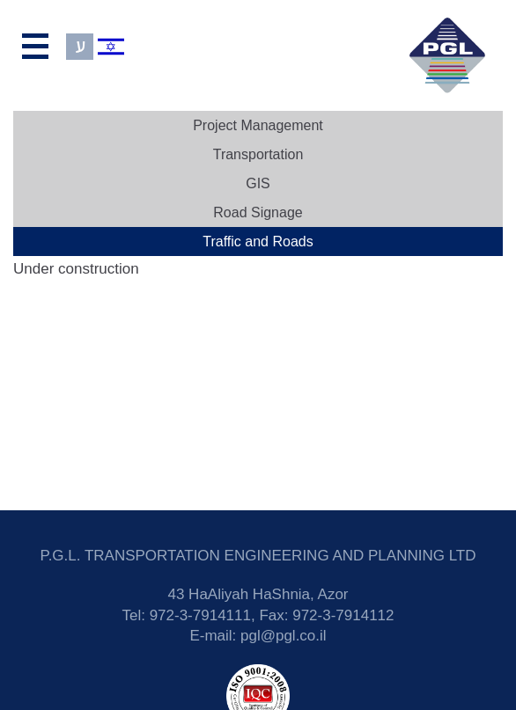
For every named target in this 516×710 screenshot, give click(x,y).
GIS (258, 183)
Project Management (258, 125)
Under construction (76, 268)
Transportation (258, 154)
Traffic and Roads (258, 241)
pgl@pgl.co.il (283, 635)
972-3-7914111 (200, 615)
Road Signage (257, 212)
